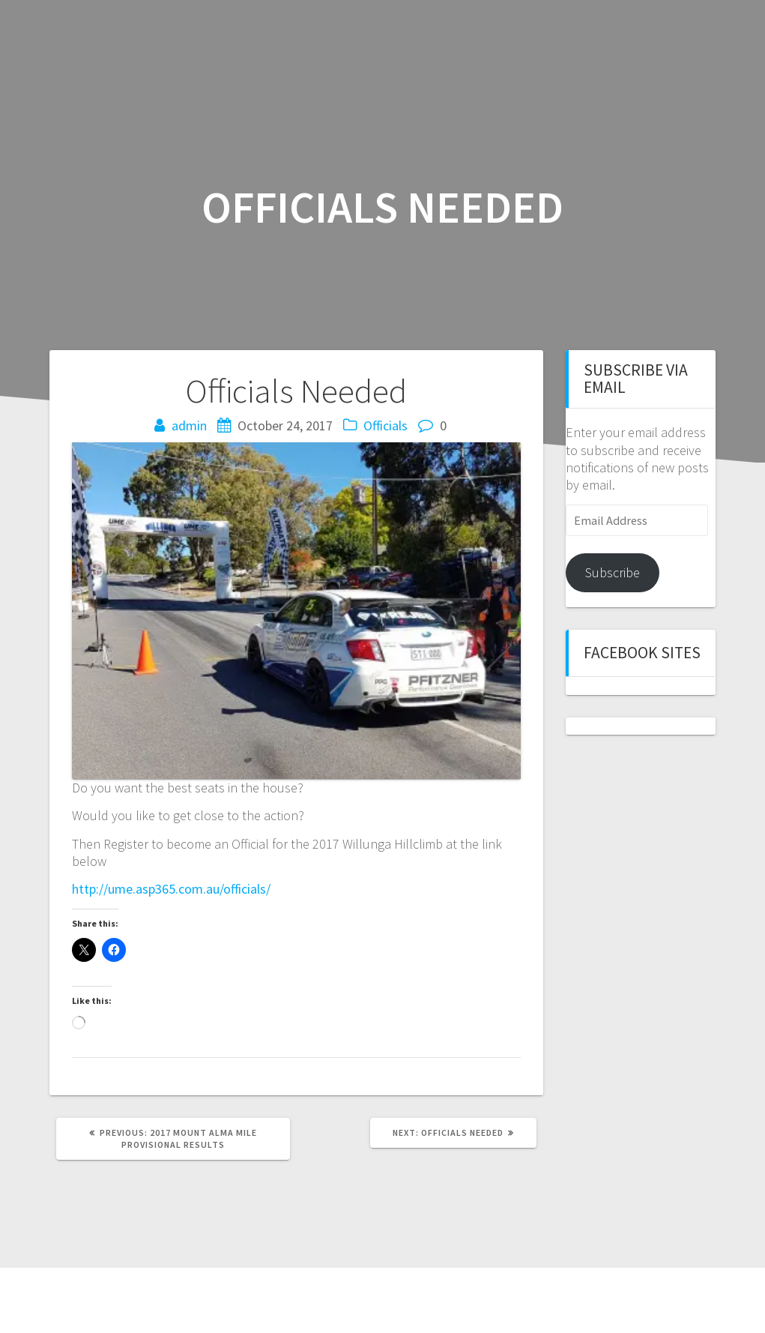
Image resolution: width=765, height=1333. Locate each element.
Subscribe (612, 572)
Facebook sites (642, 653)
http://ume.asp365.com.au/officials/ (171, 888)
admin (189, 425)
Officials (385, 425)
